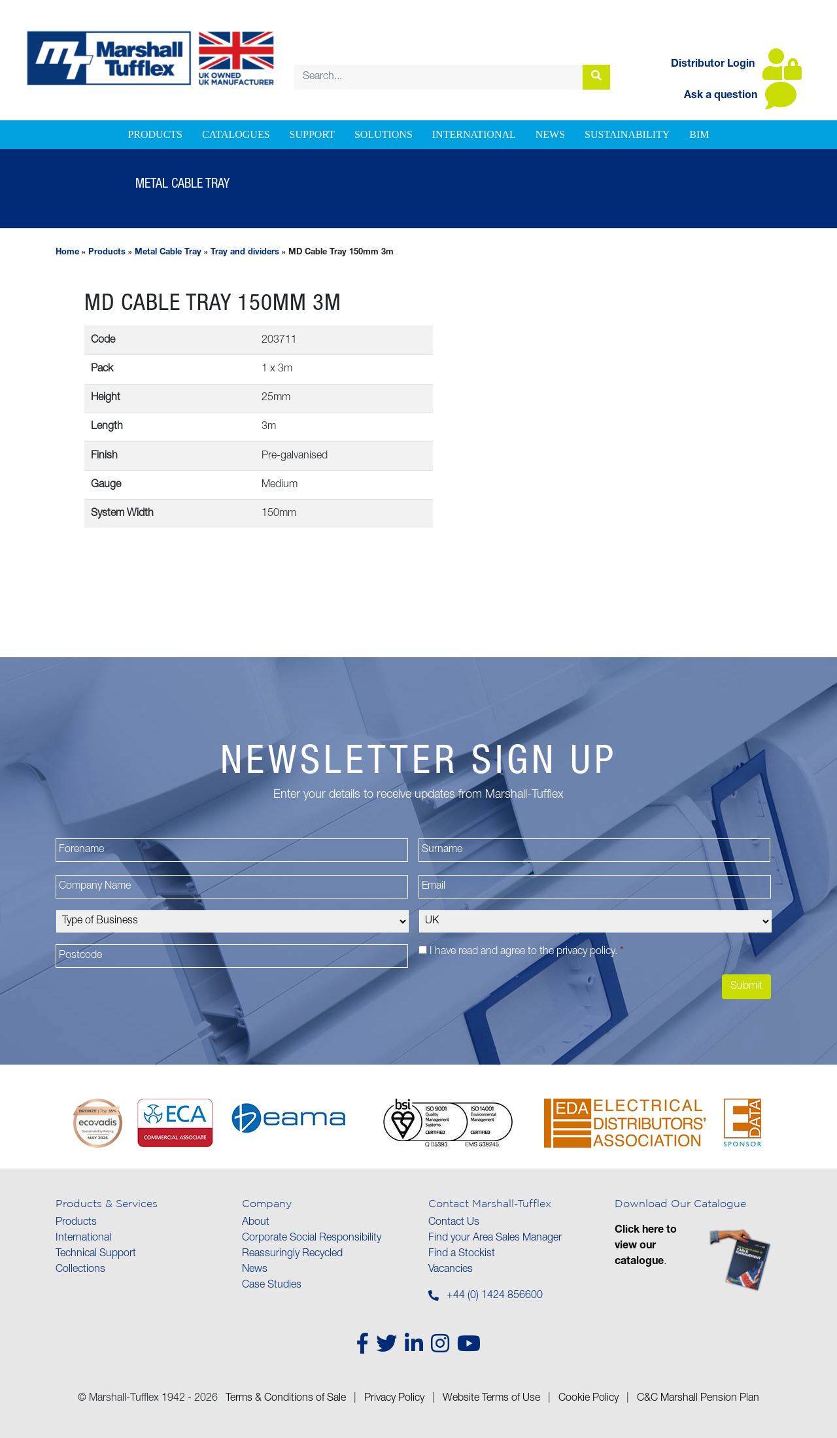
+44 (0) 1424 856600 (495, 1296)
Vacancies (450, 1270)
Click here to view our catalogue (646, 1246)
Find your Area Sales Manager (495, 1238)
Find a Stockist (461, 1254)
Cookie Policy (588, 1399)
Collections (80, 1270)
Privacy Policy (394, 1399)
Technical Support (96, 1254)
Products (155, 134)
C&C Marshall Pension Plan (698, 1399)
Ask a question (740, 96)
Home (67, 252)
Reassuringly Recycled (292, 1254)
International (474, 134)
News (550, 134)
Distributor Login (736, 65)
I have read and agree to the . (527, 952)
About (255, 1223)
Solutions (383, 134)
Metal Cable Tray (168, 252)
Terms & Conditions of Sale (286, 1399)
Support (312, 134)
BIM (699, 134)
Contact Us (453, 1223)
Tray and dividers (245, 252)
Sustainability (627, 134)
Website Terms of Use (491, 1399)
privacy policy (585, 952)
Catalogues (236, 134)
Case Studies (271, 1285)
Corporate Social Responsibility (311, 1238)
